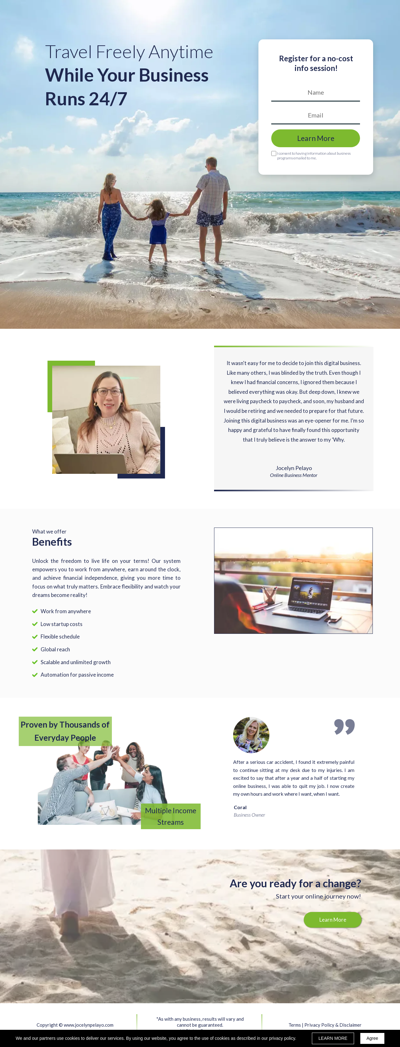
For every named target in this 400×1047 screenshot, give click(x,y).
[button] (333, 920)
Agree (372, 1038)
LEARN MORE (333, 1038)
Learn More (315, 138)
